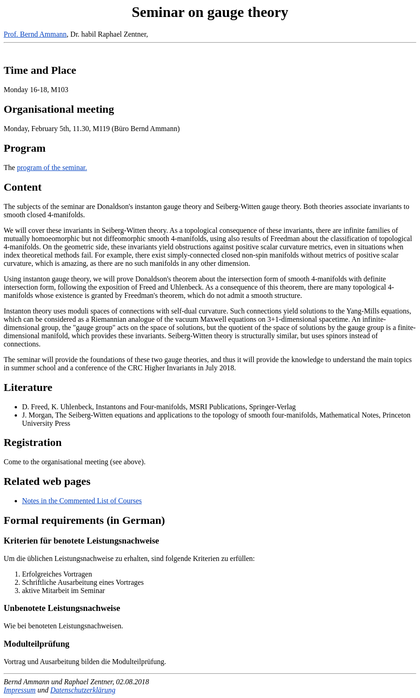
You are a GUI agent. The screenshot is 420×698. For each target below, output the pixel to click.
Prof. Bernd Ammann (35, 34)
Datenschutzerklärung (83, 690)
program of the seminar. (52, 167)
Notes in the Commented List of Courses (82, 501)
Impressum (20, 690)
